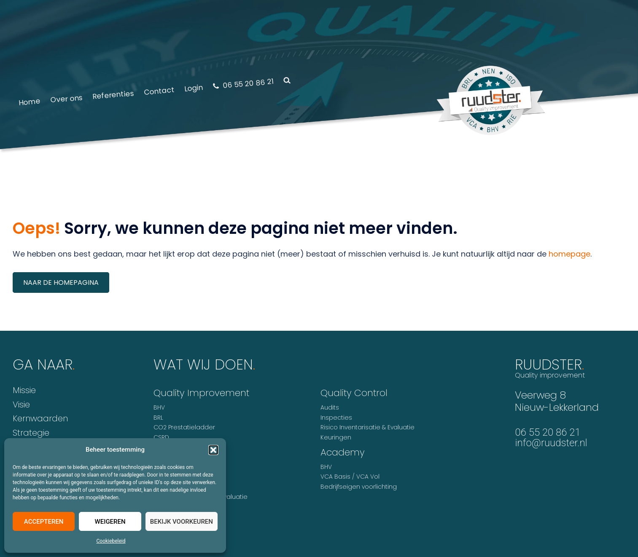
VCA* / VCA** (173, 507)
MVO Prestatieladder (184, 477)
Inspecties (336, 417)
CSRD (161, 437)
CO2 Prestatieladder (184, 427)
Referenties (113, 95)
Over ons (66, 98)
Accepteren (44, 521)
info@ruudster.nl (551, 443)
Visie (21, 404)
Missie (24, 390)
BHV (159, 407)
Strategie (31, 433)
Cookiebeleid (111, 541)
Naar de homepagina (61, 282)
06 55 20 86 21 (243, 83)
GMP (159, 447)
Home (29, 102)
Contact (159, 91)
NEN (158, 487)
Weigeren (109, 521)
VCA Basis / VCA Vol (350, 476)
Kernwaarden (40, 418)
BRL (158, 417)
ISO (158, 467)
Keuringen (335, 437)
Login (194, 88)
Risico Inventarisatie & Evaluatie (200, 497)
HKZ (158, 457)
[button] (213, 450)
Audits (329, 407)
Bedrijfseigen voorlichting (358, 486)
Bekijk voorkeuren (181, 521)
